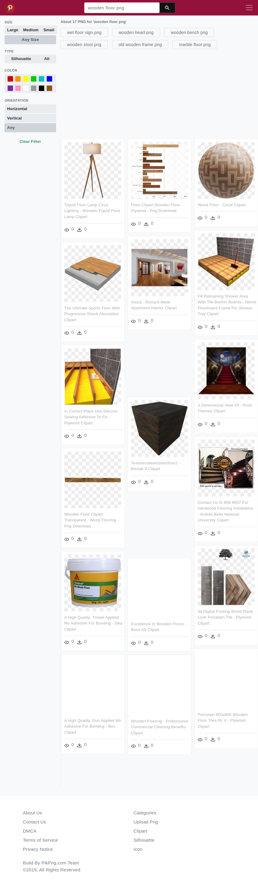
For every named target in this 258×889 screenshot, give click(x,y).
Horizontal (17, 108)
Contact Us (34, 821)
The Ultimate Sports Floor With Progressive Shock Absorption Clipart (92, 313)
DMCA (30, 830)
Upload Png (146, 821)
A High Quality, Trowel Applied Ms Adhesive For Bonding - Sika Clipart (93, 623)
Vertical (14, 118)
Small (48, 30)
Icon (138, 849)
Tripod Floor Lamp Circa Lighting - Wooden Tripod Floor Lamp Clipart (92, 211)
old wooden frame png (140, 44)
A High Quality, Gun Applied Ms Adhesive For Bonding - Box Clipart (92, 726)
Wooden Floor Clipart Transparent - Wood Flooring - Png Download (91, 520)
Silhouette (21, 58)
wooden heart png (136, 32)
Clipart (140, 830)
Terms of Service (40, 840)
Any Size (30, 39)
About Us (32, 812)
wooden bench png (189, 32)
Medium (31, 30)
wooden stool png (84, 44)
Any (11, 127)
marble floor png (195, 44)
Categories (145, 812)
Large (12, 30)
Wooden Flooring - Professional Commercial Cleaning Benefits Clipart (159, 727)
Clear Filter (30, 141)
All (46, 58)
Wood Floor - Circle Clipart (221, 205)
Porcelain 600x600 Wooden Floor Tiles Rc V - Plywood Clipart (222, 720)
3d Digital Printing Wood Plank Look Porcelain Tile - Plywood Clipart (225, 617)
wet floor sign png (84, 32)
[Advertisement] (158, 93)
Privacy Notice (38, 849)
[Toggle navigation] (249, 7)
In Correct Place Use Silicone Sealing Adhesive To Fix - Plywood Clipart (91, 417)
